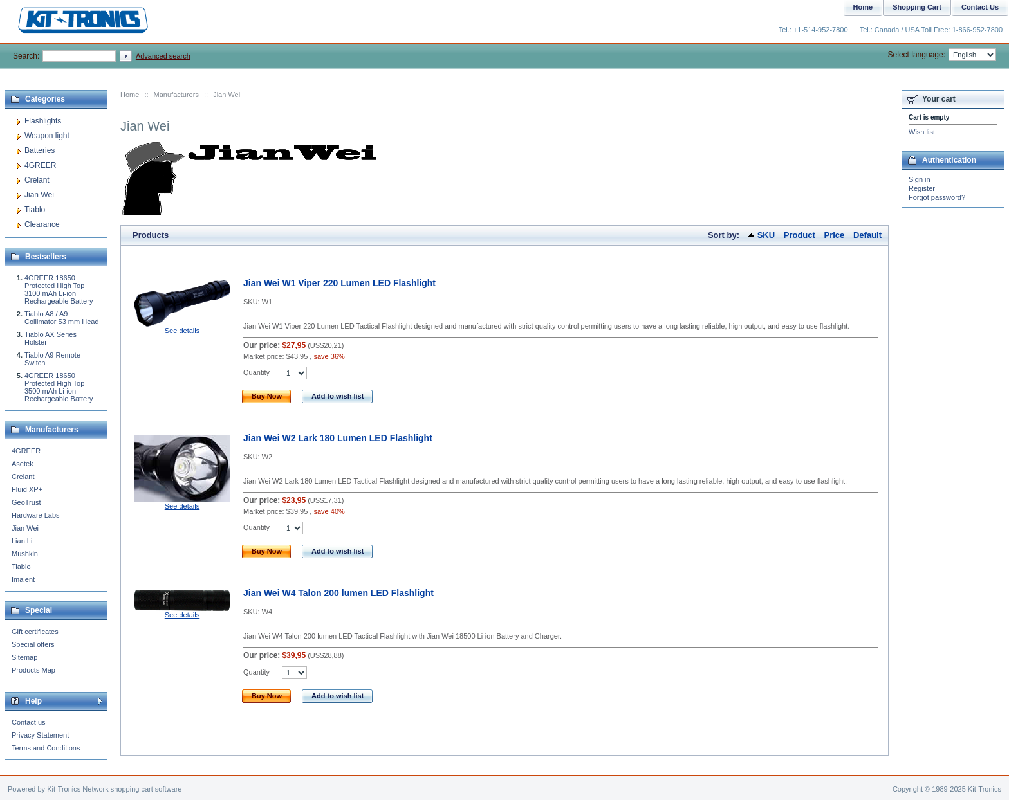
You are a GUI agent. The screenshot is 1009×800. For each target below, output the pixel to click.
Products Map (33, 670)
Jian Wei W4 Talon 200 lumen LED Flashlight (338, 593)
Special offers (33, 644)
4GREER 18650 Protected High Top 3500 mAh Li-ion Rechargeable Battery (58, 387)
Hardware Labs (36, 515)
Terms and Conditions (46, 748)
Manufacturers (176, 94)
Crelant (37, 180)
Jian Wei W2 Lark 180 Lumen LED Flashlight (337, 438)
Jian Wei (39, 194)
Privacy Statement (40, 735)
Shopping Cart (917, 7)
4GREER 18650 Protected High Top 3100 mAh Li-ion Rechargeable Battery (58, 289)
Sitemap (24, 657)
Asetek (22, 464)
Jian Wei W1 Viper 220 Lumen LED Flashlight (339, 283)
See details (182, 330)
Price (834, 235)
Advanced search (163, 56)
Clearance (42, 224)
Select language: (942, 54)
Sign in (919, 179)
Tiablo (34, 209)
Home (129, 94)
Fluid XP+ (27, 489)
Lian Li (22, 541)
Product (799, 235)
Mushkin (25, 554)
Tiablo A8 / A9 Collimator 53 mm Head (61, 317)
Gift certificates (35, 631)
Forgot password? (937, 197)
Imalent (23, 579)
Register (922, 188)
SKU (766, 235)
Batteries (39, 150)
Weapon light (46, 135)
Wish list (922, 132)
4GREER (40, 165)
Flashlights (42, 120)
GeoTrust (26, 502)
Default (867, 235)
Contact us (29, 722)
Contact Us (980, 7)
